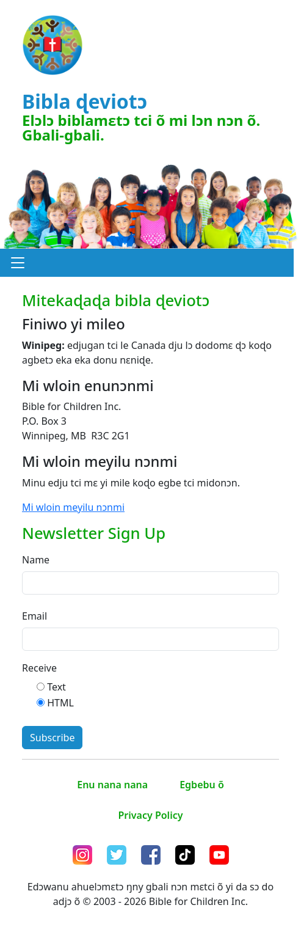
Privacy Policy (150, 815)
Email (34, 616)
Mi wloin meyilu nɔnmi (73, 507)
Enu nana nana (112, 784)
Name (35, 559)
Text (56, 687)
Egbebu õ (202, 784)
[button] (17, 263)
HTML (60, 702)
